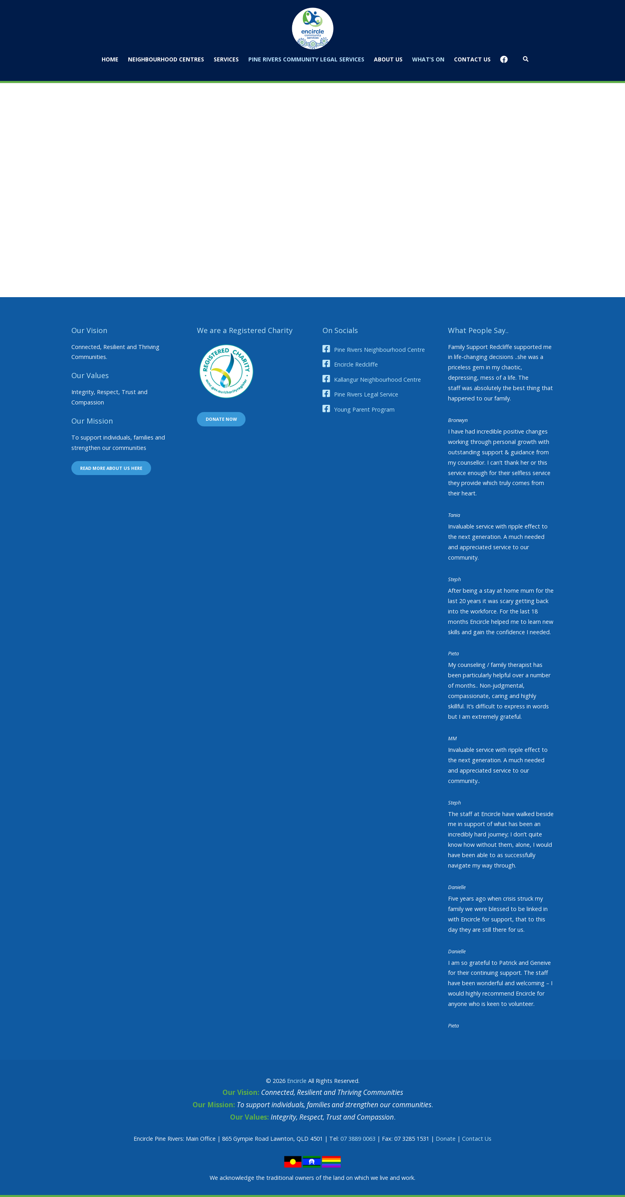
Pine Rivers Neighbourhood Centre (379, 349)
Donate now (221, 419)
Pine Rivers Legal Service (366, 394)
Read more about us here (111, 468)
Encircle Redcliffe (356, 364)
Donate (446, 1138)
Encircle (297, 1081)
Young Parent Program (364, 409)
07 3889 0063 (357, 1138)
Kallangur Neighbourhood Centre (377, 379)
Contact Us (476, 1138)
